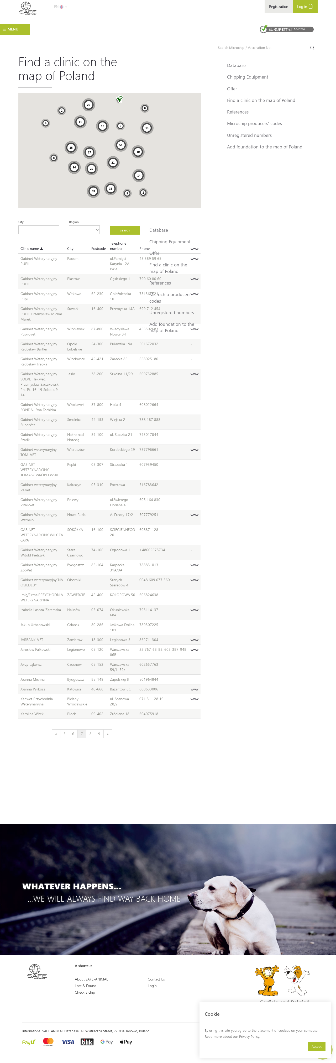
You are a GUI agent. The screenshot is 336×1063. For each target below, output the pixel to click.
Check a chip (85, 992)
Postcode (98, 248)
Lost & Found (85, 985)
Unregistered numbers (171, 312)
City (70, 248)
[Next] (107, 733)
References (160, 283)
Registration (278, 6)
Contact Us (156, 979)
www (194, 373)
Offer (154, 253)
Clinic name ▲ (31, 248)
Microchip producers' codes (170, 297)
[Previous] (56, 733)
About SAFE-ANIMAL (91, 979)
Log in (305, 6)
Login (152, 985)
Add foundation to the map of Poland (171, 327)
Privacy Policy (249, 1036)
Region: (74, 222)
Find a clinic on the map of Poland (168, 268)
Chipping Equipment (170, 241)
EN (60, 6)
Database (158, 230)
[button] (119, 100)
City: (21, 222)
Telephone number (118, 246)
